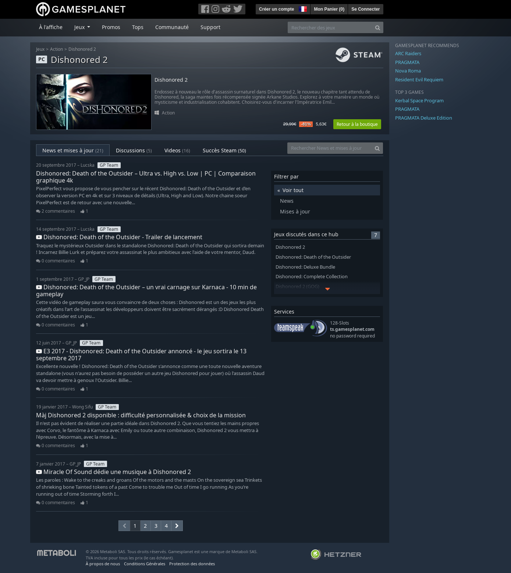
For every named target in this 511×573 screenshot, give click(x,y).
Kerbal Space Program (419, 100)
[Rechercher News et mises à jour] (329, 148)
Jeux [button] (80, 27)
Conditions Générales (144, 563)
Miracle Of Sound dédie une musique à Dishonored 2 (113, 472)
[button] (302, 8)
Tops (137, 27)
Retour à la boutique (357, 124)
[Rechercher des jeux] (330, 27)
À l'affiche (51, 27)
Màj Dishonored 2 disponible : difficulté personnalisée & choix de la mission (141, 415)
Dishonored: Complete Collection (312, 276)
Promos (111, 27)
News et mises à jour (72, 150)
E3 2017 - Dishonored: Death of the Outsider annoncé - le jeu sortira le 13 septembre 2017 (141, 354)
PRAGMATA (407, 62)
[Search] (377, 27)
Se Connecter (365, 9)
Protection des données (192, 563)
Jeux (40, 49)
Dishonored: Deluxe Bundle (305, 267)
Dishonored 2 (82, 49)
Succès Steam (224, 150)
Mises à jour (295, 211)
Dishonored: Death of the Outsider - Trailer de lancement (119, 237)
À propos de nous (103, 563)
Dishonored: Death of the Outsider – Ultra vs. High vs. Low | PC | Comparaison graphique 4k (146, 176)
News (287, 200)
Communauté (172, 27)
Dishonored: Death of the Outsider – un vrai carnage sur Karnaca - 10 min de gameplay (146, 290)
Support (210, 27)
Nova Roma (408, 70)
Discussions (134, 150)
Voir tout (293, 190)
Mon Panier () (329, 9)
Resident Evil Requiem (419, 79)
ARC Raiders (408, 53)
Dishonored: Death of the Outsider (313, 257)
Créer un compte (276, 9)
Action (56, 49)
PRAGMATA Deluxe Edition (423, 117)
